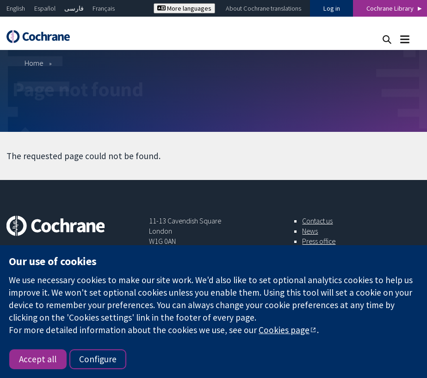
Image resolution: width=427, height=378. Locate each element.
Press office (318, 241)
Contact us (317, 220)
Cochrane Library (390, 8)
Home (34, 63)
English (15, 8)
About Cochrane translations (263, 8)
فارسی (74, 8)
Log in (331, 8)
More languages (184, 8)
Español (45, 8)
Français (104, 8)
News (310, 230)
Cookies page (284, 329)
